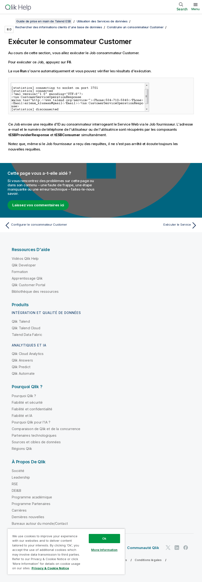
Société (18, 471)
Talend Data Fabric (27, 335)
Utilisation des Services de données (102, 21)
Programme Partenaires (31, 504)
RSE (15, 484)
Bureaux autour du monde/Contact (40, 523)
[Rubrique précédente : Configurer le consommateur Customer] (51, 225)
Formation (20, 272)
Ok (104, 538)
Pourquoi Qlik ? (24, 396)
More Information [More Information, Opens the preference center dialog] (104, 550)
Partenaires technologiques (34, 435)
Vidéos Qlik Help (25, 258)
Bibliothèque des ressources (35, 291)
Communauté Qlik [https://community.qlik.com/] (143, 547)
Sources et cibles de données (36, 442)
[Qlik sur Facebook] (185, 547)
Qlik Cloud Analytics (28, 354)
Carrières (19, 510)
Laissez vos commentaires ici (38, 205)
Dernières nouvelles (28, 517)
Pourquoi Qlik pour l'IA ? (31, 422)
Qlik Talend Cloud (26, 328)
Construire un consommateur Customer (135, 27)
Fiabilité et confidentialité (32, 409)
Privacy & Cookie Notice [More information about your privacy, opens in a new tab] (50, 568)
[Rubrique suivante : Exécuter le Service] (150, 225)
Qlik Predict (21, 367)
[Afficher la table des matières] (9, 21)
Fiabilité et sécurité (27, 402)
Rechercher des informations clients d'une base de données (58, 27)
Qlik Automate (23, 373)
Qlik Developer (24, 265)
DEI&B (16, 490)
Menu (195, 9)
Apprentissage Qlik (27, 278)
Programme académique (32, 497)
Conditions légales (148, 560)
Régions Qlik (22, 449)
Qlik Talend (21, 321)
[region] (66, 551)
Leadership (21, 477)
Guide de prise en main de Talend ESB (43, 21)
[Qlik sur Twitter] (168, 547)
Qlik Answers (22, 360)
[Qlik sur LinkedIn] (176, 547)
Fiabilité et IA (22, 416)
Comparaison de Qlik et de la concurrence (46, 429)
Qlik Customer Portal (28, 285)
